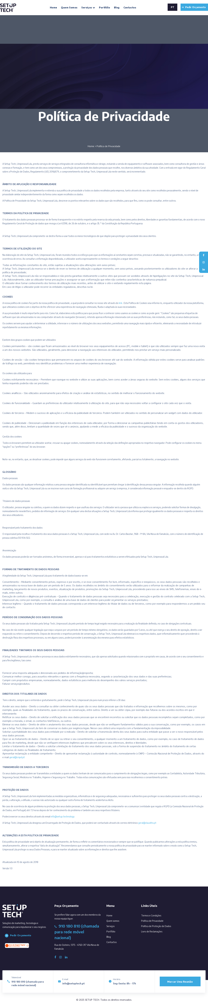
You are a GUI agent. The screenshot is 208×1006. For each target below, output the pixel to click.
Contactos (130, 7)
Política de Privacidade (152, 920)
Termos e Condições (151, 915)
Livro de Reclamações (151, 931)
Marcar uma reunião (180, 981)
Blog (117, 7)
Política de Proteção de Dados (156, 926)
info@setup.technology (62, 816)
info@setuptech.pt (73, 983)
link (120, 303)
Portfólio (104, 7)
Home (53, 7)
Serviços (88, 7)
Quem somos (69, 7)
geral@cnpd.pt (17, 757)
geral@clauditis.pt (147, 822)
